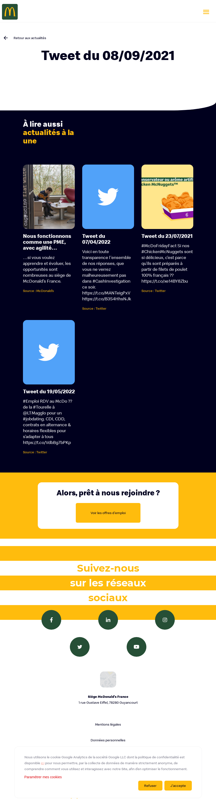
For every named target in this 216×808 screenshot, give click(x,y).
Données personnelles (108, 740)
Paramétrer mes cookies (43, 777)
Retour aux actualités (30, 38)
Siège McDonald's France (108, 699)
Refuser (150, 785)
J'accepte (178, 785)
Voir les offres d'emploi (108, 513)
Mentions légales (108, 724)
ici (42, 763)
